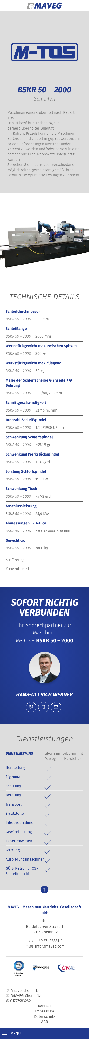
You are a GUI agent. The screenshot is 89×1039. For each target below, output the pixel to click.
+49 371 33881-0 (45, 940)
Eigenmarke (16, 776)
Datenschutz (44, 1016)
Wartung (13, 850)
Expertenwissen (19, 841)
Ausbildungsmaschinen (25, 859)
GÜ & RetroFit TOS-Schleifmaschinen (22, 870)
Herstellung (15, 767)
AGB (44, 1021)
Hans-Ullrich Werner (44, 694)
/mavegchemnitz (22, 990)
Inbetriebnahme (19, 822)
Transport (14, 804)
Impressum (44, 1011)
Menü (11, 1033)
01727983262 (18, 1000)
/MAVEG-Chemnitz (23, 995)
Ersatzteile (15, 813)
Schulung (13, 786)
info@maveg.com (50, 946)
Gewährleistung (19, 832)
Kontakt (44, 1006)
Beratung (13, 795)
